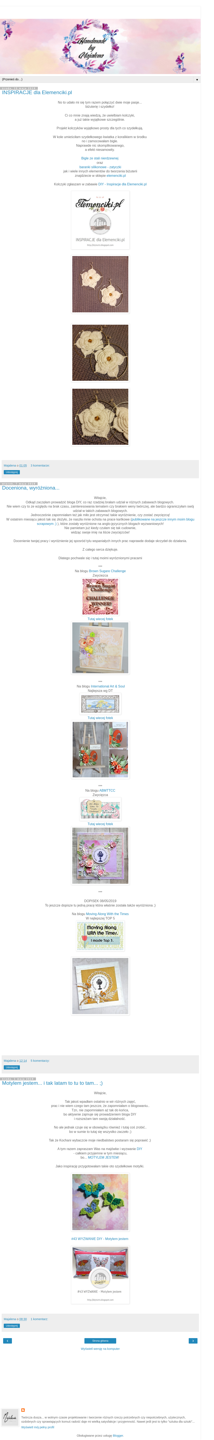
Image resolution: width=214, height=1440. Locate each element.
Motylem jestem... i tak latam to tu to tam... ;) (52, 1083)
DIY (139, 1149)
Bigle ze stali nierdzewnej (99, 158)
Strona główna (100, 1340)
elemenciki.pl (116, 175)
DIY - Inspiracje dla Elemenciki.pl (122, 184)
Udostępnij (12, 472)
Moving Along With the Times (107, 914)
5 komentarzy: (40, 1060)
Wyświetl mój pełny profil (37, 1427)
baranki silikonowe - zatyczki (100, 167)
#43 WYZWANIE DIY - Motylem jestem (100, 1239)
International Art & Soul (107, 686)
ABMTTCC (107, 790)
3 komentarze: (40, 465)
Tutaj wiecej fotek (100, 619)
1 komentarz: (39, 1319)
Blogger (118, 1435)
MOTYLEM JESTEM (103, 1157)
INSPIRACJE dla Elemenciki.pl (37, 92)
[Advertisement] (100, 11)
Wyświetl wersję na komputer (100, 1348)
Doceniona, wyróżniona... (31, 488)
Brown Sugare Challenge (107, 571)
